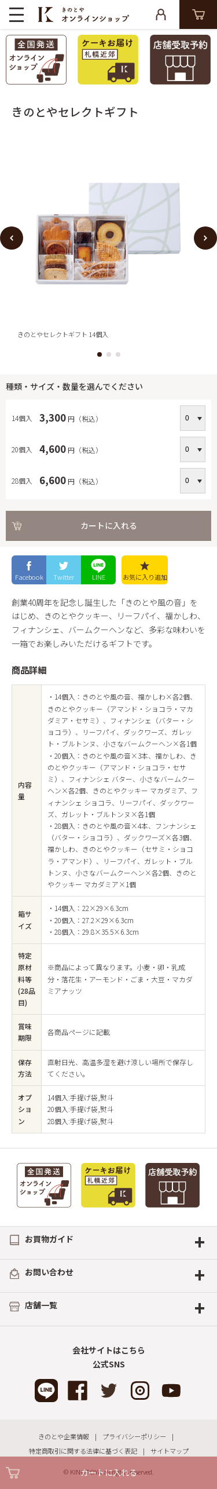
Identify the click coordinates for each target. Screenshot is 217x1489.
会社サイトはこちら (108, 1350)
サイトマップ (169, 1450)
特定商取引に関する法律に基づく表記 (83, 1450)
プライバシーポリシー (134, 1436)
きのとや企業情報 (63, 1436)
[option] (108, 237)
